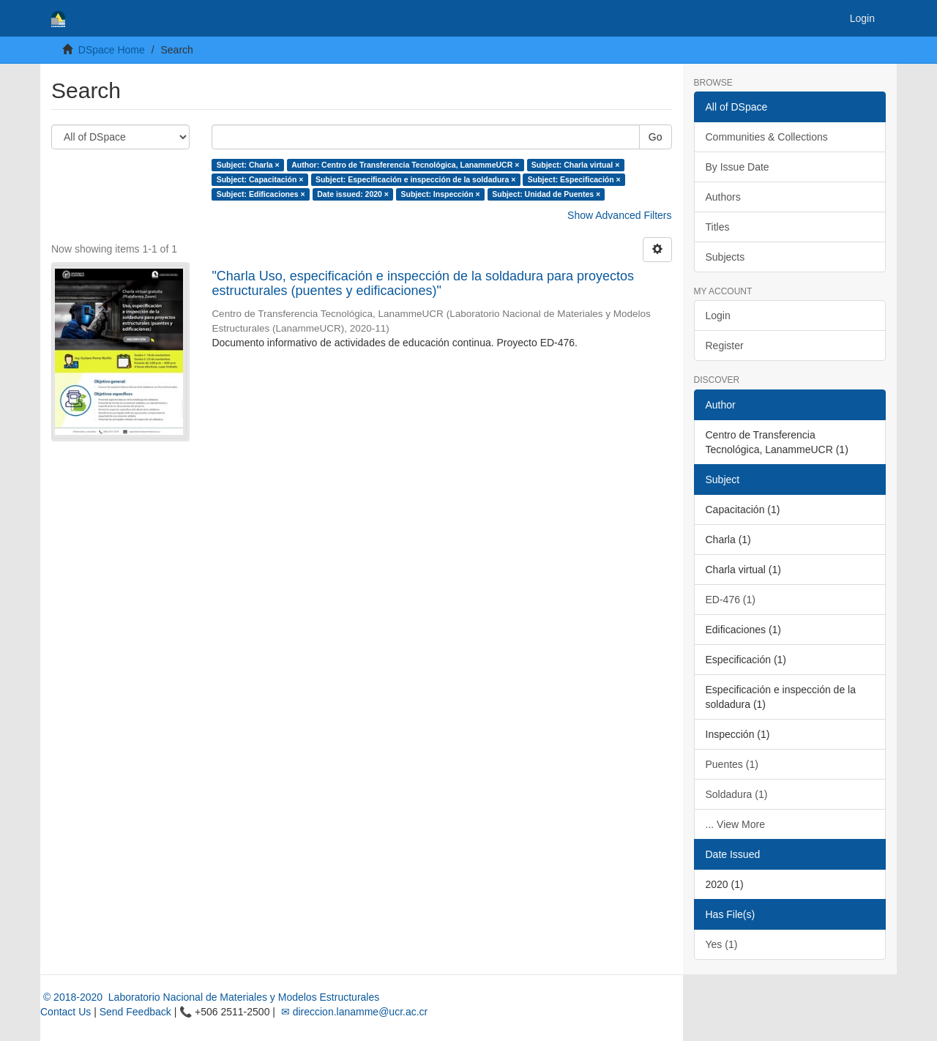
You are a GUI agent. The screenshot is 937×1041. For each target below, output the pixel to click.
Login (718, 315)
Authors (723, 197)
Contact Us (65, 1012)
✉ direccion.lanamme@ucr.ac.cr (353, 1012)
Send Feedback (135, 1012)
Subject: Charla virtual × (575, 164)
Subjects (725, 257)
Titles (718, 227)
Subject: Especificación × (574, 179)
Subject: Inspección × (439, 194)
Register (725, 345)
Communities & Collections (767, 137)
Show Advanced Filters (619, 215)
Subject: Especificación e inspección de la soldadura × (415, 179)
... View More (735, 824)
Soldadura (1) (737, 794)
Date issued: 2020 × (353, 194)
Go (655, 137)
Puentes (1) (732, 764)
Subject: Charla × (248, 164)
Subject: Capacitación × (260, 179)
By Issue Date (737, 167)
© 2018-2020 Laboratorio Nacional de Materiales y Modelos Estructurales (209, 997)
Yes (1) (722, 944)
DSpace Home (111, 50)
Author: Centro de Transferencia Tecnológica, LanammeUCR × (405, 164)
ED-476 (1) (730, 599)
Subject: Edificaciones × (261, 194)
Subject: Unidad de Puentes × (546, 194)
